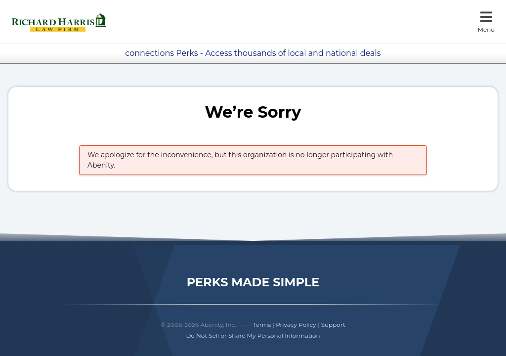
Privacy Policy (296, 324)
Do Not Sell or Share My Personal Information (253, 335)
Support (333, 324)
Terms (262, 324)
